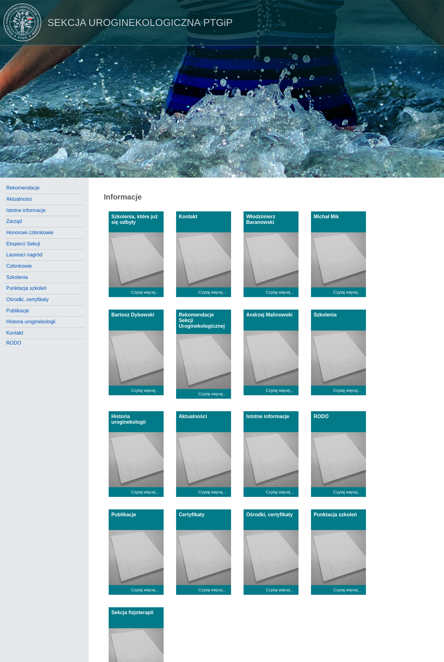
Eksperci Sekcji (23, 243)
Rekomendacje (23, 187)
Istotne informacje (26, 210)
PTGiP (116, 22)
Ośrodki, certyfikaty (27, 299)
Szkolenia (17, 277)
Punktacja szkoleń (26, 288)
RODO (13, 343)
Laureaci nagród (24, 254)
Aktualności (19, 199)
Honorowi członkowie (29, 232)
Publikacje (17, 310)
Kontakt (14, 333)
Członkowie (19, 266)
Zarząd (14, 221)
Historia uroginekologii (30, 321)
